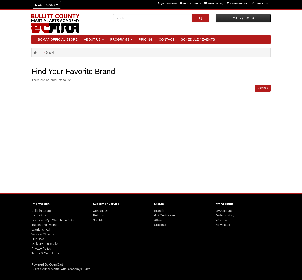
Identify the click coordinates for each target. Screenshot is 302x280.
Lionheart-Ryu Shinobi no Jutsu (53, 220)
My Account (224, 210)
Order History (225, 215)
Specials (160, 224)
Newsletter (223, 224)
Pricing (145, 39)
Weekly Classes (42, 234)
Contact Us (100, 210)
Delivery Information (45, 243)
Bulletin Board (41, 210)
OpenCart (56, 264)
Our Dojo (37, 239)
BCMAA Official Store (58, 39)
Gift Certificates (165, 215)
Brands (159, 210)
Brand (50, 52)
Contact (166, 39)
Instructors (38, 215)
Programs (121, 39)
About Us (94, 39)
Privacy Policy (41, 248)
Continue (263, 87)
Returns (98, 215)
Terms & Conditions (45, 253)
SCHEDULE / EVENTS (198, 39)
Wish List (222, 220)
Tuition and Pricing (44, 224)
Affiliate (159, 220)
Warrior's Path (41, 229)
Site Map (99, 220)
